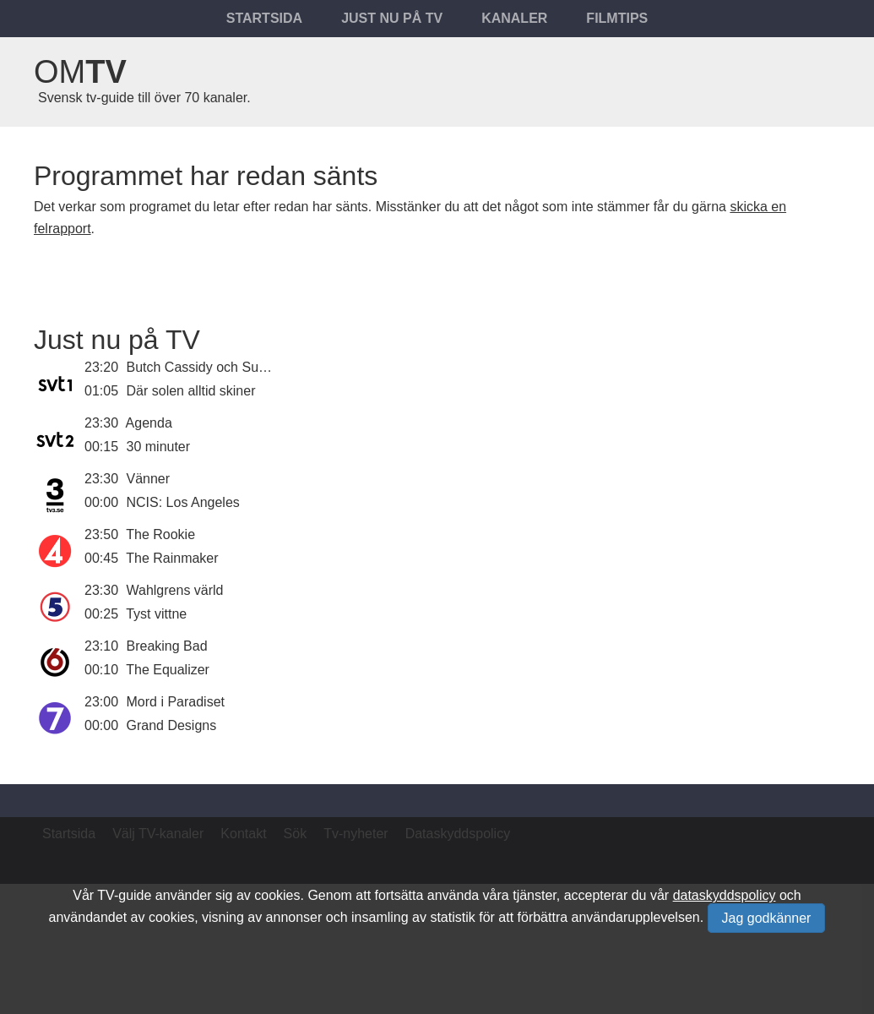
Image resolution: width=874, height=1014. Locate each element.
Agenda (149, 423)
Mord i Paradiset (176, 702)
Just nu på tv (391, 18)
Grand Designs (172, 725)
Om (80, 72)
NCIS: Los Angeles (183, 502)
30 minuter (159, 446)
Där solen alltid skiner (191, 391)
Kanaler (514, 18)
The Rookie (160, 534)
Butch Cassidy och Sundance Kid (227, 367)
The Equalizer (167, 669)
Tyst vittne (156, 614)
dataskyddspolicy (724, 895)
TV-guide (124, 895)
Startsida (264, 18)
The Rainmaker (172, 558)
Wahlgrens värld (175, 590)
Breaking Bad (167, 646)
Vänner (149, 479)
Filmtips (617, 18)
